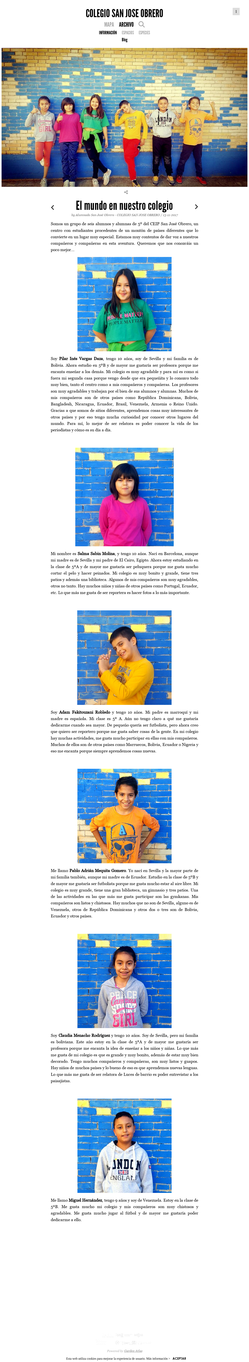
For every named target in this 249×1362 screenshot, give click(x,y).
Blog (124, 39)
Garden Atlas (133, 1351)
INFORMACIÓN (108, 32)
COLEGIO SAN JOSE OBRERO (139, 215)
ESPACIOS (128, 32)
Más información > (158, 1358)
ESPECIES (144, 32)
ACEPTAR (179, 1358)
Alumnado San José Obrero (95, 215)
